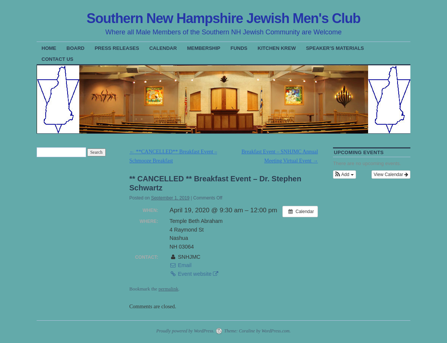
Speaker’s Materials (335, 48)
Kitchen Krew (276, 48)
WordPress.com (276, 331)
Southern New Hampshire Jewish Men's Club (223, 18)
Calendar (163, 48)
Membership (203, 48)
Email (180, 265)
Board (75, 48)
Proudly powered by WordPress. (185, 331)
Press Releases (117, 48)
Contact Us (57, 59)
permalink (169, 289)
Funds (239, 48)
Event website (194, 274)
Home (49, 48)
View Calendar (391, 174)
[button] (344, 174)
